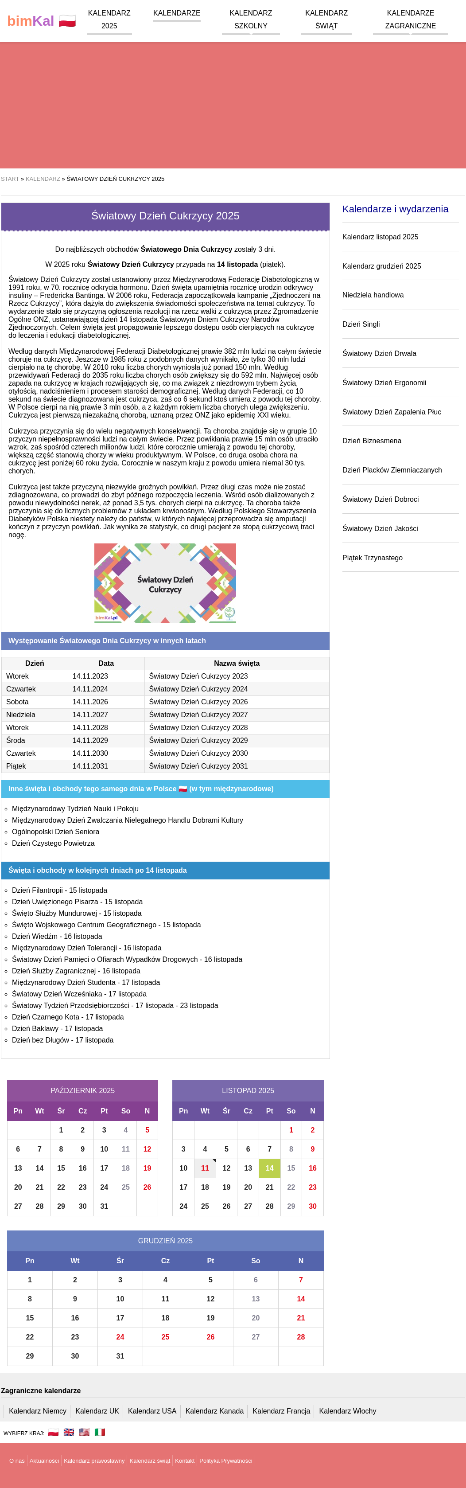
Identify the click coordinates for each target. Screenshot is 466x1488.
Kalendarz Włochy (348, 1411)
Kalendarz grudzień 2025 (381, 266)
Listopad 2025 (248, 1090)
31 (104, 1206)
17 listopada (141, 982)
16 (83, 1168)
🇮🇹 (99, 1432)
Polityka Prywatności (225, 1460)
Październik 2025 (82, 1090)
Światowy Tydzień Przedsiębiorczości (70, 1005)
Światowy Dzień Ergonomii (384, 383)
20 (18, 1187)
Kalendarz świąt (149, 1460)
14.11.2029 (90, 740)
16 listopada (83, 936)
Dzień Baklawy (35, 1028)
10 (104, 1149)
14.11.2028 (90, 727)
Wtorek (17, 676)
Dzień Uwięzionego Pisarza (55, 902)
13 (18, 1168)
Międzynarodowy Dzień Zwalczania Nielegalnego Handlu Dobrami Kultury (127, 820)
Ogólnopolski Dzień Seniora (55, 832)
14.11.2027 (90, 715)
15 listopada (88, 890)
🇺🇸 (84, 1432)
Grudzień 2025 (165, 1241)
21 (40, 1187)
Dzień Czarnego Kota (45, 1017)
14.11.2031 (90, 766)
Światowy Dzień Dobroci (380, 499)
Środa (15, 740)
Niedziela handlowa (373, 295)
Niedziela (20, 715)
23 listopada (199, 1005)
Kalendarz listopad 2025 (380, 237)
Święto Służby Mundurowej (54, 913)
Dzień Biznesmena (371, 441)
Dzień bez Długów (40, 1040)
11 (126, 1149)
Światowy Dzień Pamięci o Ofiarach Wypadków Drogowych (105, 959)
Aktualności (44, 1460)
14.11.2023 (90, 676)
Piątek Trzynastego (372, 558)
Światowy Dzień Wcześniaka (57, 994)
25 (126, 1187)
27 (18, 1206)
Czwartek (21, 689)
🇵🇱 (41, 21)
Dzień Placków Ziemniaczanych (392, 470)
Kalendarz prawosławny (94, 1460)
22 (61, 1187)
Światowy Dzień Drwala (379, 353)
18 (126, 1168)
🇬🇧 (68, 1432)
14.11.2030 (90, 753)
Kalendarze (177, 13)
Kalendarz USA (152, 1411)
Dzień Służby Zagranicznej (54, 971)
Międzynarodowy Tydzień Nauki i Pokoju (75, 808)
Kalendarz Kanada (215, 1411)
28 (40, 1206)
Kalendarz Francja (282, 1411)
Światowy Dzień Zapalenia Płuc (391, 412)
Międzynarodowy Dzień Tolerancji (64, 948)
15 (61, 1168)
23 (83, 1187)
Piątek (16, 766)
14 (40, 1168)
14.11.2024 (90, 689)
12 (147, 1149)
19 (147, 1168)
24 (104, 1187)
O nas (17, 1460)
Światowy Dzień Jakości (380, 528)
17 (104, 1168)
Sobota (17, 702)
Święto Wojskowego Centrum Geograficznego (84, 925)
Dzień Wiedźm (35, 936)
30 (83, 1206)
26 (147, 1187)
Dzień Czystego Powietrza (53, 843)
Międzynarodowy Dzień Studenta (64, 982)
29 (61, 1206)
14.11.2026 (90, 702)
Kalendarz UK (97, 1411)
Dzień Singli (361, 324)
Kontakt (184, 1460)
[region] (233, 97)
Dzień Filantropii (37, 890)
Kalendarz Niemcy (37, 1411)
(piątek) (250, 264)
